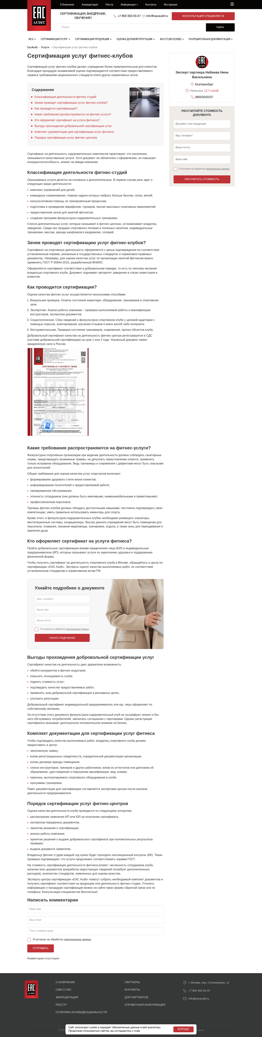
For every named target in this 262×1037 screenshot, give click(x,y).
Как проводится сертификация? (56, 108)
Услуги (45, 47)
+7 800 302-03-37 (136, 16)
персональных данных (77, 629)
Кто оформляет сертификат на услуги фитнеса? (67, 119)
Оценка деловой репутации (136, 38)
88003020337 (204, 96)
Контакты (150, 4)
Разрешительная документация (211, 38)
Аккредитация (90, 4)
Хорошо (183, 1029)
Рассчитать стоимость (202, 179)
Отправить (40, 948)
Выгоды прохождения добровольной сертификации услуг (73, 125)
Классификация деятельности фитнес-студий (65, 96)
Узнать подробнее (62, 637)
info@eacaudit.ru (168, 16)
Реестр (109, 4)
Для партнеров (136, 997)
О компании (67, 4)
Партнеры (132, 982)
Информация (129, 4)
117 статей (211, 90)
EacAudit (32, 47)
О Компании (65, 982)
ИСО (32, 38)
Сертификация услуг (55, 38)
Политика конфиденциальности (81, 1012)
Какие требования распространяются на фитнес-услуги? (73, 114)
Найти (220, 27)
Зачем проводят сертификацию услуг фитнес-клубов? (71, 102)
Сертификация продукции (93, 38)
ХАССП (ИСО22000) (172, 38)
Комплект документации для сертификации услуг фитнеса (74, 131)
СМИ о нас (64, 989)
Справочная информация (145, 1004)
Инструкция (170, 4)
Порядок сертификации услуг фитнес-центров (66, 137)
